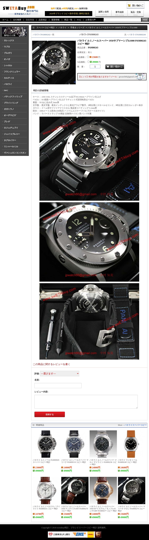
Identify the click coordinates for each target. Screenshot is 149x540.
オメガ (7, 59)
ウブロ (7, 47)
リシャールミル (11, 146)
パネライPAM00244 (137, 34)
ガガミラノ (9, 109)
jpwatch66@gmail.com (128, 76)
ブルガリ (8, 53)
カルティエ (9, 78)
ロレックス (9, 40)
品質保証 (43, 20)
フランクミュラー (12, 71)
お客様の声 (91, 20)
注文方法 (30, 20)
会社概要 (17, 20)
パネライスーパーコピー (135, 425)
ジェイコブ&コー (12, 134)
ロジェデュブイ (11, 128)
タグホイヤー (10, 140)
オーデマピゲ (10, 115)
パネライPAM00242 (41, 34)
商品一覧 (68, 20)
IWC (6, 90)
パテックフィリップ (13, 96)
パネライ (8, 84)
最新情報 (55, 20)
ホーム (5, 20)
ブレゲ (7, 121)
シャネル (8, 65)
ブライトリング (11, 103)
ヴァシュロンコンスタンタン (14, 154)
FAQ (79, 20)
